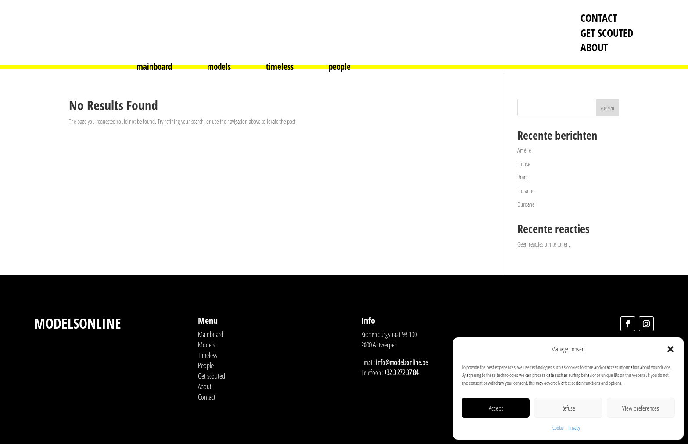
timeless (280, 68)
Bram (522, 177)
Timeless (207, 355)
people (340, 68)
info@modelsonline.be (402, 362)
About (594, 47)
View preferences (640, 408)
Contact (598, 18)
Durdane (525, 204)
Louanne (525, 190)
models (219, 68)
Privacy (574, 427)
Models (206, 345)
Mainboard (210, 334)
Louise (523, 164)
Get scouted (606, 32)
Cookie (558, 427)
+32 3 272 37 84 (401, 372)
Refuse (568, 408)
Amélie (524, 150)
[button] (670, 349)
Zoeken (607, 108)
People (206, 365)
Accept (496, 408)
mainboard (154, 68)
